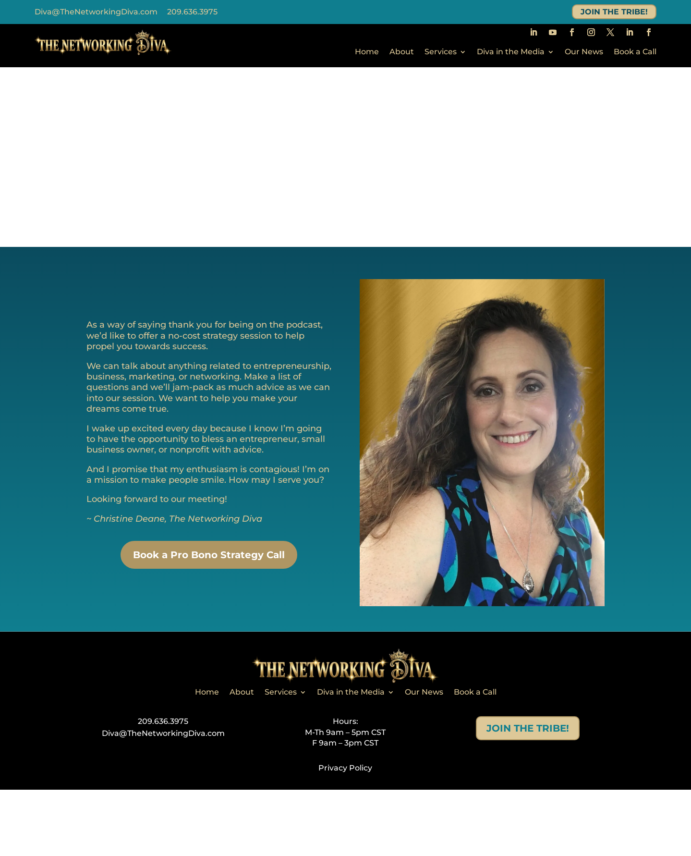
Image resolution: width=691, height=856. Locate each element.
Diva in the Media (511, 52)
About (401, 52)
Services (440, 52)
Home (367, 52)
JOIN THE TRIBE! (614, 11)
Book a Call (635, 52)
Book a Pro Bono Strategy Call (209, 555)
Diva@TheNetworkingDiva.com (96, 11)
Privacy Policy (345, 767)
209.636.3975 (192, 11)
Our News (584, 52)
